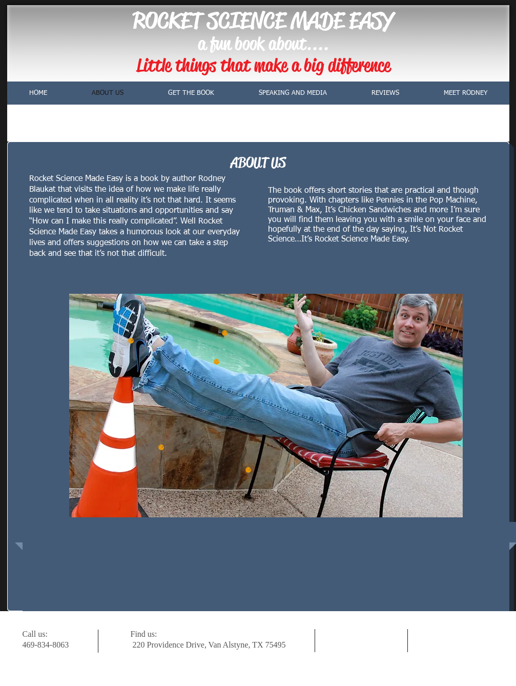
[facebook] (478, 640)
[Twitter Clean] (448, 640)
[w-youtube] (463, 640)
